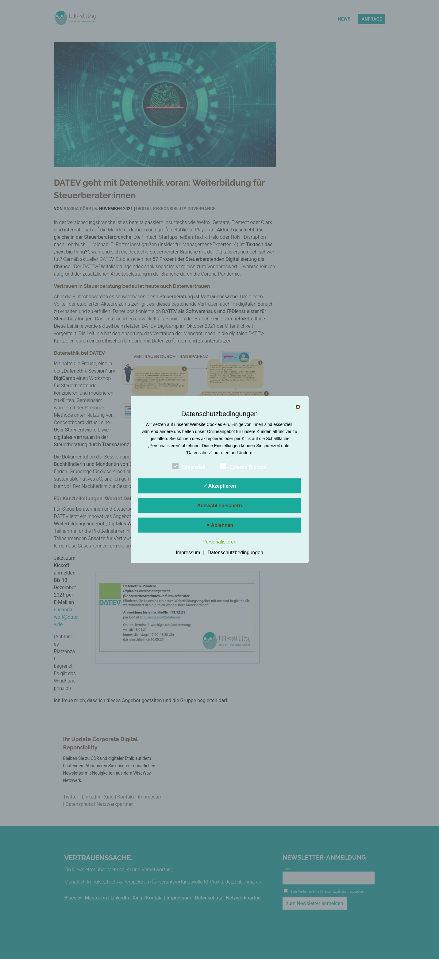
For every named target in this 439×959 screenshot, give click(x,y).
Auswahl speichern (219, 505)
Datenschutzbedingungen (235, 552)
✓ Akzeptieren (219, 485)
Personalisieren (219, 541)
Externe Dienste (243, 466)
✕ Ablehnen (219, 525)
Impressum (188, 552)
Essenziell (188, 466)
